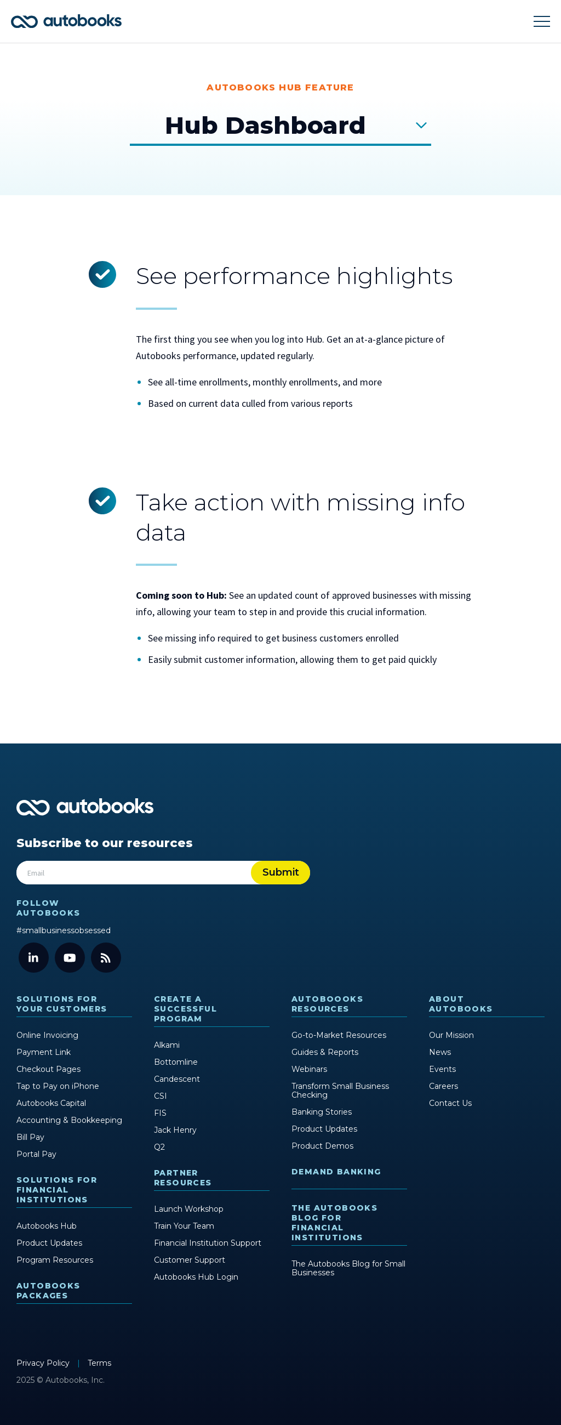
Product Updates (49, 1242)
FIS (160, 1112)
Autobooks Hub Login (196, 1276)
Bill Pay (30, 1137)
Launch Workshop (189, 1208)
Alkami (167, 1044)
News (440, 1052)
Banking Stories (321, 1111)
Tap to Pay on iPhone (57, 1086)
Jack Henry (175, 1129)
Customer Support (189, 1259)
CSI (160, 1095)
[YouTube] (70, 957)
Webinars (309, 1069)
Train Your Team (184, 1225)
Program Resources (54, 1259)
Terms (99, 1362)
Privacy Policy (44, 1362)
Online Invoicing (47, 1035)
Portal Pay (36, 1154)
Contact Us (450, 1103)
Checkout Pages (48, 1069)
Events (442, 1069)
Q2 (159, 1146)
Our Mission (451, 1035)
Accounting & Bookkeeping (69, 1120)
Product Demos (322, 1145)
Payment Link (43, 1052)
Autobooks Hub (46, 1225)
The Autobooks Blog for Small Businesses (348, 1267)
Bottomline (176, 1061)
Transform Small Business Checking (340, 1090)
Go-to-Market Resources (338, 1035)
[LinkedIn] (34, 957)
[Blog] (106, 957)
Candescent (177, 1078)
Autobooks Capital (51, 1103)
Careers (443, 1086)
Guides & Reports (324, 1052)
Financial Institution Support (207, 1242)
